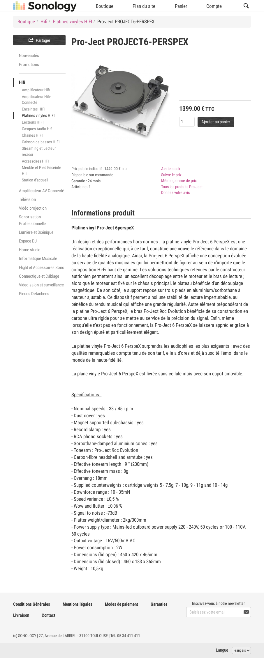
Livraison (21, 615)
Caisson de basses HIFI (41, 142)
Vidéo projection (33, 208)
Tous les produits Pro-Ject (182, 186)
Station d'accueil (35, 180)
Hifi (22, 82)
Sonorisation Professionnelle (32, 220)
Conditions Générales (31, 604)
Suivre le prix (171, 174)
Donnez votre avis (175, 192)
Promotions (29, 64)
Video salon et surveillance (41, 285)
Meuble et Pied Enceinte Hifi (41, 170)
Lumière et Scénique (36, 232)
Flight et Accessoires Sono (41, 267)
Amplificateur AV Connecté (41, 190)
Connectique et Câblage (39, 276)
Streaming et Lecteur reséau (39, 151)
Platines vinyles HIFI (38, 115)
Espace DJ (28, 241)
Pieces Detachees (34, 293)
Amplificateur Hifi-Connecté (36, 99)
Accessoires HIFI (35, 161)
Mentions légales (77, 604)
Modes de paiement (121, 604)
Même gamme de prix (179, 180)
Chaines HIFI (32, 135)
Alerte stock (170, 168)
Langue (222, 650)
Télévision (27, 199)
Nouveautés (29, 55)
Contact (48, 615)
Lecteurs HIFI (33, 122)
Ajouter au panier (215, 121)
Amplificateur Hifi (36, 90)
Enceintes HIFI (33, 109)
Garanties (159, 604)
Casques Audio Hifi (37, 128)
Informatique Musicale (38, 258)
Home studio (30, 249)
